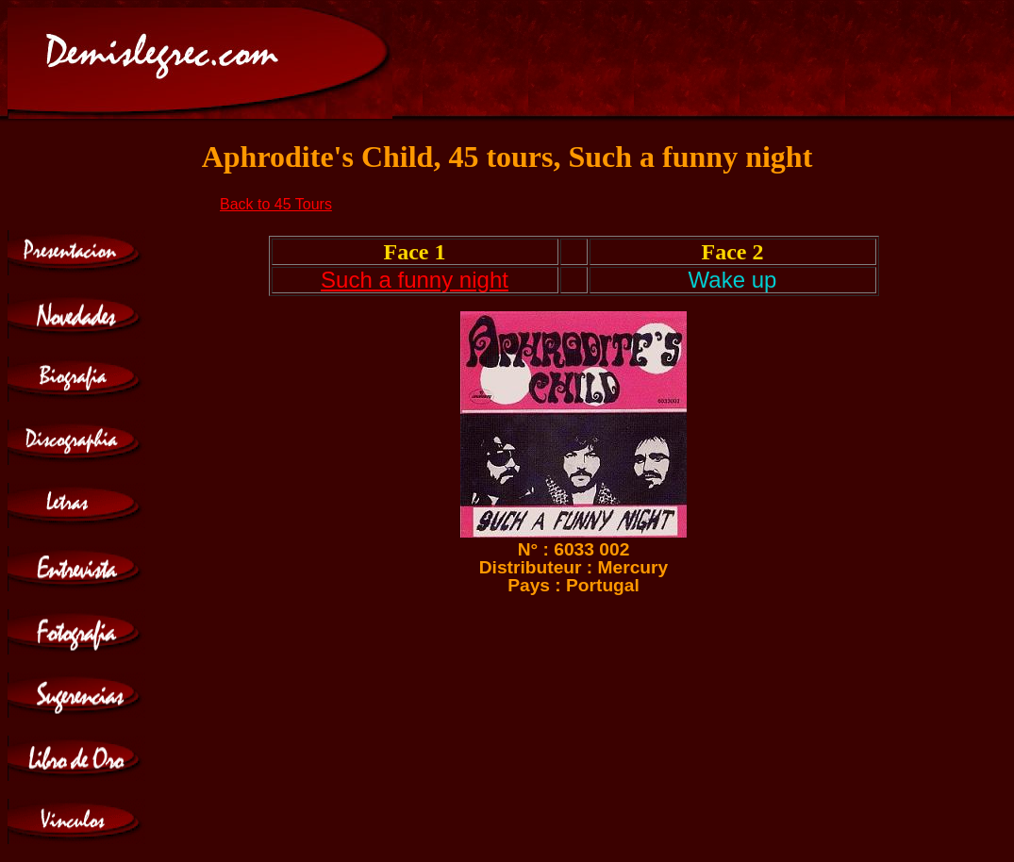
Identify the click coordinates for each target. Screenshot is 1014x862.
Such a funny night (414, 279)
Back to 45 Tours (276, 204)
